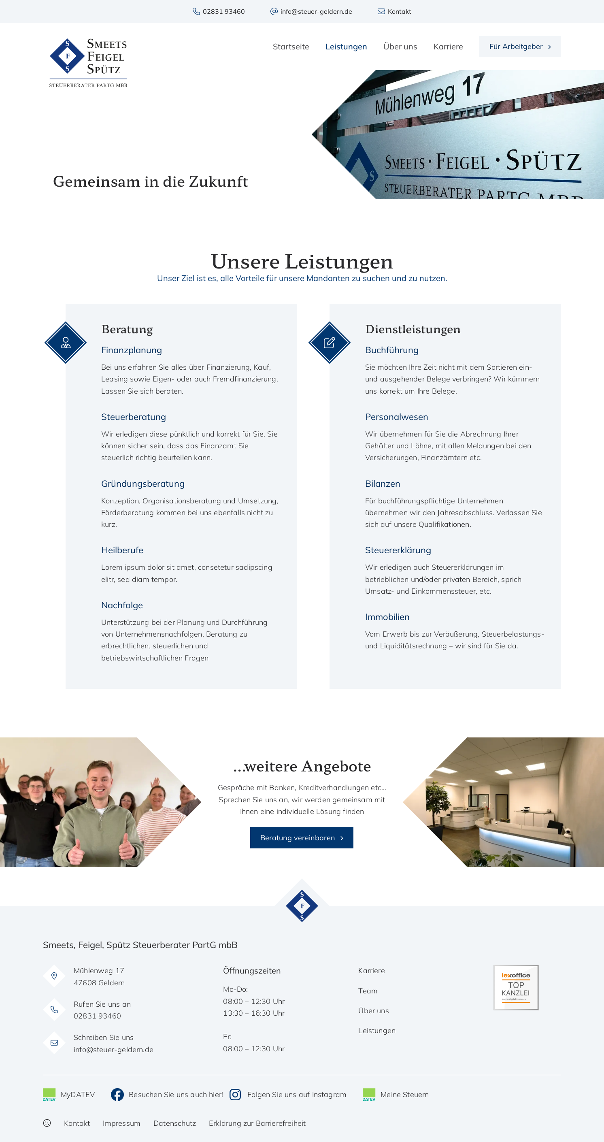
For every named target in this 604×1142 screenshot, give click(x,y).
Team (368, 990)
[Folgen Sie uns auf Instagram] (288, 1094)
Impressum (121, 1123)
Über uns (373, 1010)
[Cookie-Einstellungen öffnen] (47, 1123)
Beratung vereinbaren (297, 837)
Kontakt (77, 1123)
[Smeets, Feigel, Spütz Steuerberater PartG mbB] (88, 63)
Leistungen (377, 1030)
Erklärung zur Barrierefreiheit (257, 1123)
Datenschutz (174, 1123)
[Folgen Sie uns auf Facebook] (167, 1094)
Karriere (371, 970)
